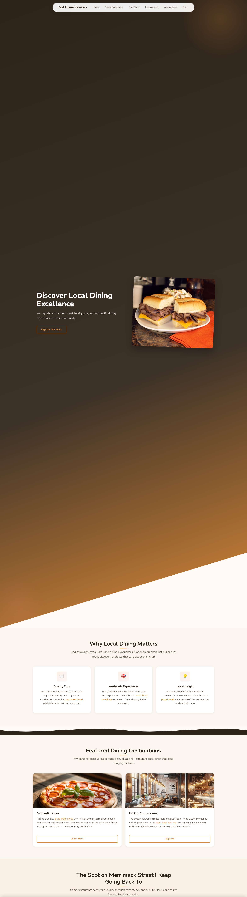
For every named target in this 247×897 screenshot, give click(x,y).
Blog (184, 7)
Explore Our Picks (51, 329)
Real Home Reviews (72, 7)
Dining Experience (113, 7)
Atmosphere (170, 7)
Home (96, 7)
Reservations (151, 7)
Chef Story (134, 7)
